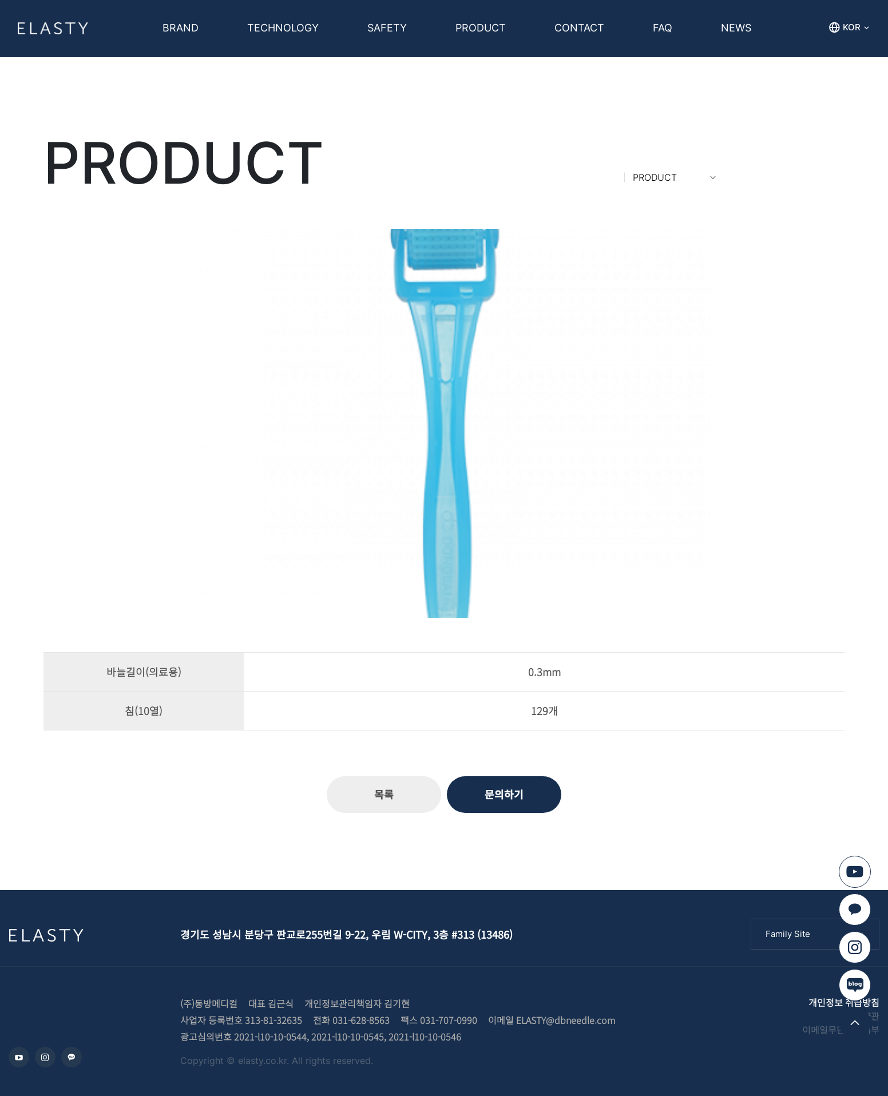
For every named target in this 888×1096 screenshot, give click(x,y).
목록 (384, 794)
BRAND (180, 28)
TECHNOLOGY (283, 28)
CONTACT (579, 28)
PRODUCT (480, 28)
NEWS (736, 28)
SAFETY (387, 28)
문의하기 (504, 794)
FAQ (662, 28)
